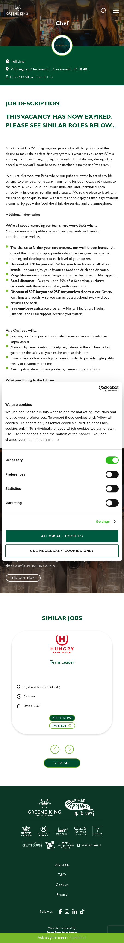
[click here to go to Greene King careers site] (62, 823)
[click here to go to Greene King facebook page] (60, 911)
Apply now (62, 718)
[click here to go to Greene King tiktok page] (82, 911)
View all (62, 763)
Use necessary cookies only (62, 551)
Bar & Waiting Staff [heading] (62, 662)
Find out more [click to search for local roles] (23, 578)
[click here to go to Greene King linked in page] (74, 911)
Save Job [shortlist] (59, 725)
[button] (104, 10)
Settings (103, 521)
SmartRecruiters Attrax (62, 932)
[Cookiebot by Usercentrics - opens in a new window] (98, 389)
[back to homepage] (17, 10)
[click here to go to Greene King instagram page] (67, 911)
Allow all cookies (62, 536)
